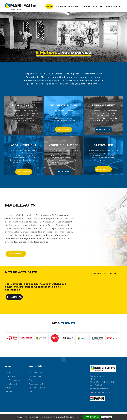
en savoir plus (63, 129)
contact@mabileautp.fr (100, 388)
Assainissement (36, 384)
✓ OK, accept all (91, 417)
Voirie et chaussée (37, 388)
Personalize (106, 417)
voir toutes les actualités (106, 273)
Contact (8, 392)
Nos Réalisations (12, 380)
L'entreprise (10, 376)
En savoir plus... (14, 296)
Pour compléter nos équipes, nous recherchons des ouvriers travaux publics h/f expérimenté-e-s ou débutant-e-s (35, 287)
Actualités (9, 388)
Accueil (8, 372)
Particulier (33, 392)
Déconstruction (36, 376)
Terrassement (35, 380)
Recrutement (11, 384)
